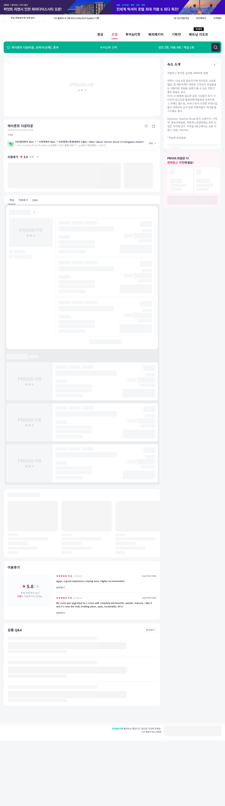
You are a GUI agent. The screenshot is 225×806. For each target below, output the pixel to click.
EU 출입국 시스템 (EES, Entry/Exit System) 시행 (76, 18)
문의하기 (150, 630)
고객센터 (217, 18)
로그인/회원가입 (181, 18)
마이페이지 (201, 18)
